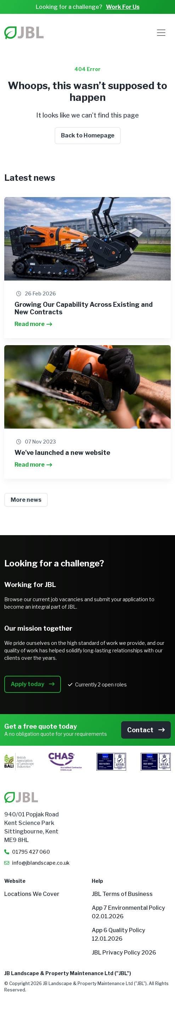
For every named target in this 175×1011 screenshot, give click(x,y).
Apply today (33, 684)
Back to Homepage (87, 135)
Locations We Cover (32, 894)
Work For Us (123, 7)
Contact (146, 730)
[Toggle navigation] (161, 32)
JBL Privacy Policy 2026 (124, 952)
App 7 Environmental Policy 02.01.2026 (128, 912)
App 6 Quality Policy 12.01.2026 (118, 934)
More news (26, 499)
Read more (33, 324)
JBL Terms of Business (122, 894)
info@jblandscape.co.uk (40, 863)
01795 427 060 (31, 852)
